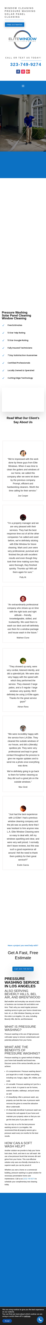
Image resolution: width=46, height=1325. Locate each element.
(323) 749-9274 (29, 1179)
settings (27, 1316)
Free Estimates (14, 25)
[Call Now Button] (40, 1319)
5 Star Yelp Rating (16, 332)
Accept (7, 1321)
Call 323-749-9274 (23, 969)
